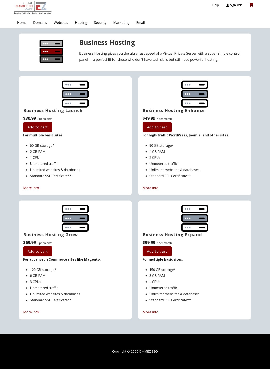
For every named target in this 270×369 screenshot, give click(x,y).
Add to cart (38, 127)
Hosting (81, 22)
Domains (40, 22)
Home (21, 22)
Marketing (121, 22)
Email (140, 22)
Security (100, 22)
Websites (61, 22)
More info (31, 188)
